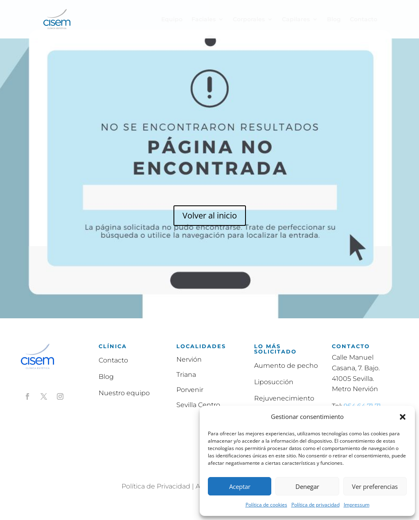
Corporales (249, 19)
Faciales (203, 19)
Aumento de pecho (286, 365)
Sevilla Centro (198, 405)
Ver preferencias (375, 486)
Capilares (296, 19)
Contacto (363, 19)
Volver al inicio (209, 215)
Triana (186, 374)
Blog (334, 19)
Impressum (356, 504)
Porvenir (189, 390)
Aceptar (239, 486)
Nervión (189, 359)
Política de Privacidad (156, 486)
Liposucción (273, 382)
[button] (403, 417)
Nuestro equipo (124, 393)
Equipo (171, 19)
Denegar (307, 486)
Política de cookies (266, 504)
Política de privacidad (315, 504)
